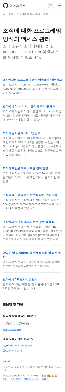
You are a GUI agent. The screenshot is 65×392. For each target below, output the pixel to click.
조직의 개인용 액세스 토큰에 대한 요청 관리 (30, 195)
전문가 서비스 (31, 379)
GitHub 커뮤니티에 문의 (18, 345)
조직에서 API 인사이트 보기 (20, 279)
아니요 (24, 323)
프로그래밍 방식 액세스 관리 (32, 14)
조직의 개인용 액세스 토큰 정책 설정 (25, 168)
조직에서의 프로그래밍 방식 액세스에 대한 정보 (32, 80)
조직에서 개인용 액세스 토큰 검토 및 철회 (28, 222)
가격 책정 (15, 379)
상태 (5, 379)
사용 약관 (33, 375)
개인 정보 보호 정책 (12, 329)
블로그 (45, 379)
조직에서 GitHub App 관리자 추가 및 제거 (29, 106)
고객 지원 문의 (12, 350)
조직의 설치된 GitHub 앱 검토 (21, 133)
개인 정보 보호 (49, 375)
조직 (10, 14)
